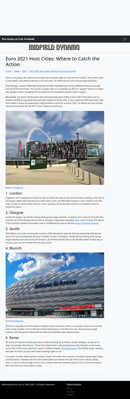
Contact (70, 394)
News (16, 71)
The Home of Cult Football (18, 39)
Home (8, 71)
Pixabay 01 (18, 187)
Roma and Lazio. (69, 348)
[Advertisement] (65, 18)
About (69, 388)
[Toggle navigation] (124, 39)
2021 (24, 71)
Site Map (71, 391)
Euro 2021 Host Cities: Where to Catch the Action (53, 71)
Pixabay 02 (18, 321)
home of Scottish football (86, 223)
